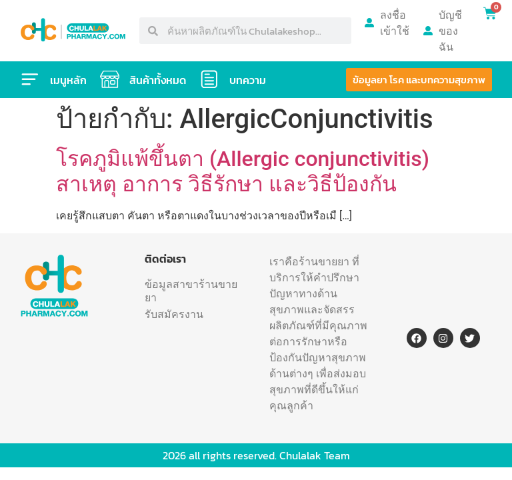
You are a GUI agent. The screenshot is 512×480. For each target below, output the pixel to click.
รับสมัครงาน (174, 314)
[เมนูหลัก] (30, 79)
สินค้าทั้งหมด (158, 80)
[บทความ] (210, 79)
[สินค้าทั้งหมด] (110, 79)
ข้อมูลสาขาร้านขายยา (191, 290)
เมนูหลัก (68, 80)
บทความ (248, 80)
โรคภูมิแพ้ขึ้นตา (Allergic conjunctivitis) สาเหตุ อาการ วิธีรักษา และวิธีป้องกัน (242, 171)
